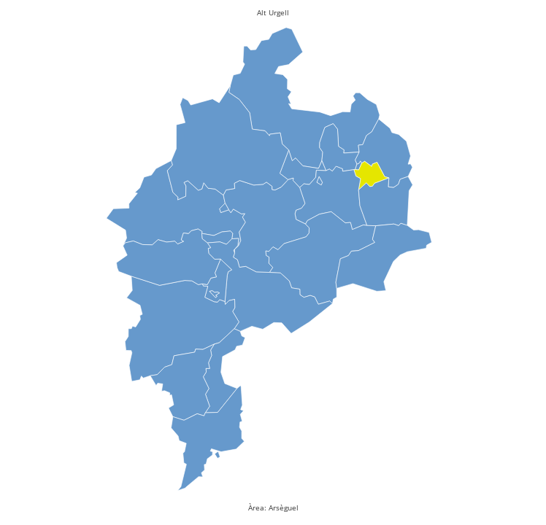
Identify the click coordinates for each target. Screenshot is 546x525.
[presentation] (372, 177)
